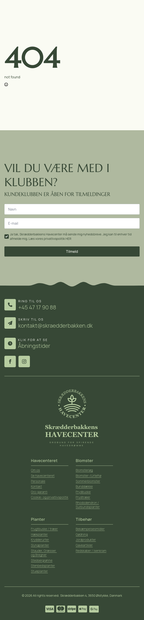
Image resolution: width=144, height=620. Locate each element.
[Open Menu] (134, 13)
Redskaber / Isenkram (91, 550)
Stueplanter (39, 571)
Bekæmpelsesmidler (90, 529)
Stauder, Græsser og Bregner (44, 552)
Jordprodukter (86, 539)
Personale (38, 481)
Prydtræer (83, 497)
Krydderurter (40, 539)
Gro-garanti (39, 492)
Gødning (82, 534)
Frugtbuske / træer (44, 529)
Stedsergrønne (42, 560)
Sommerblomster (88, 481)
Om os (35, 470)
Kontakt (36, 486)
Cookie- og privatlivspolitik (49, 497)
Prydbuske (83, 492)
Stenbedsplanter (43, 565)
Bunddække (84, 486)
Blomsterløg (84, 470)
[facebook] (10, 361)
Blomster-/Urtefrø (88, 475)
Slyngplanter (40, 545)
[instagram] (24, 361)
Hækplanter (39, 534)
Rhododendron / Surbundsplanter (88, 505)
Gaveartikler (84, 545)
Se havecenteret (43, 475)
